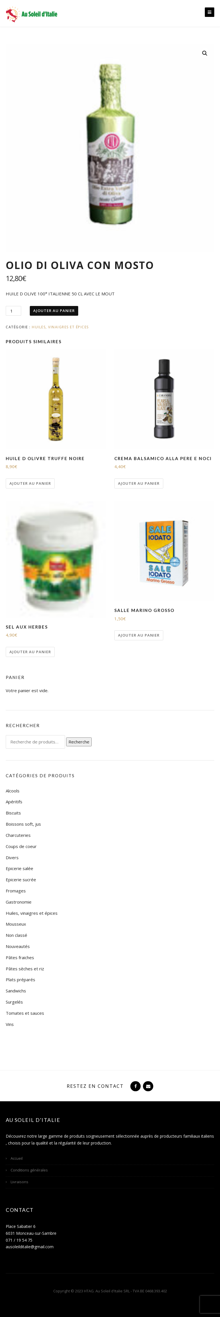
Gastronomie (19, 902)
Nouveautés (18, 946)
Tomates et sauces (25, 1013)
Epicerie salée (19, 868)
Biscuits (13, 813)
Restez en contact (95, 1086)
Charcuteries (18, 835)
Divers (12, 857)
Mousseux (16, 924)
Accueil (17, 1158)
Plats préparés (20, 979)
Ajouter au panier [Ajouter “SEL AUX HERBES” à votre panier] (30, 651)
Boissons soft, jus (23, 824)
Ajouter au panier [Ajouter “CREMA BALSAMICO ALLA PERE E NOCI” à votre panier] (139, 483)
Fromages (16, 891)
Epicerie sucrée (21, 879)
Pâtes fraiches (20, 957)
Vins (10, 1024)
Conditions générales (29, 1170)
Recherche (78, 742)
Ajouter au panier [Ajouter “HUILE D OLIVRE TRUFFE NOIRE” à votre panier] (30, 483)
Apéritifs (14, 801)
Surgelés (14, 1002)
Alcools (12, 791)
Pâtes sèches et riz (25, 968)
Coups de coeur (21, 846)
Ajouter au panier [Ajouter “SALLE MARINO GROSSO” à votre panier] (139, 635)
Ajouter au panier (54, 310)
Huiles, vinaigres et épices (60, 327)
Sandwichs (16, 991)
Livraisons (19, 1181)
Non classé (16, 935)
